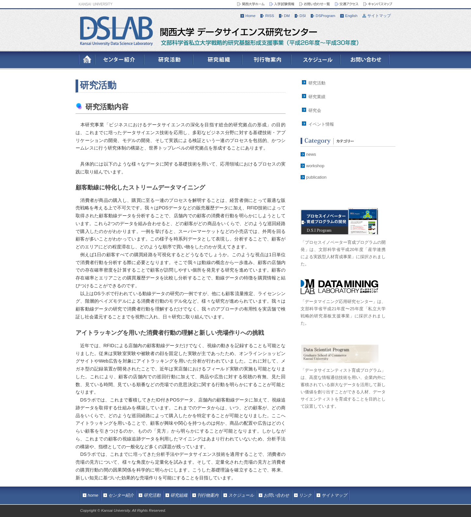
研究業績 (316, 96)
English (351, 16)
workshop (315, 165)
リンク (305, 495)
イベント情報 (321, 124)
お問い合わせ (276, 495)
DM (287, 16)
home (93, 495)
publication (316, 177)
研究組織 (178, 495)
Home (250, 16)
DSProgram (325, 16)
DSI (303, 16)
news (311, 154)
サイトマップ (379, 16)
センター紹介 (121, 495)
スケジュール (241, 495)
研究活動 (98, 85)
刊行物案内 (207, 495)
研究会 (314, 110)
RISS (269, 16)
